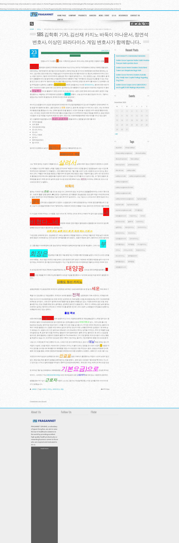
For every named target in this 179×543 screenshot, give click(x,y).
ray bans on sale (132, 204)
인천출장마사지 (121, 238)
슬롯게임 (119, 227)
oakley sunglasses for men (124, 187)
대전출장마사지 (121, 216)
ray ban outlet (141, 199)
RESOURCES (123, 15)
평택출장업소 (120, 261)
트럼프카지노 (140, 250)
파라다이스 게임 (58, 389)
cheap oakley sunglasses (124, 153)
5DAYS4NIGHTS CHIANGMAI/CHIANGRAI (130, 56)
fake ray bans (120, 164)
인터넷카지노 (134, 238)
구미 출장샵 (138, 210)
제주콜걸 (131, 244)
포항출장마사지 (121, 267)
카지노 (39, 29)
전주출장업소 (120, 244)
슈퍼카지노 (140, 221)
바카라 (142, 216)
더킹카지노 (133, 216)
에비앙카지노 (129, 227)
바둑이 (44, 389)
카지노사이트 (128, 250)
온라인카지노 (89, 85)
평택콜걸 (131, 261)
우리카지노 (131, 233)
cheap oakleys (130, 147)
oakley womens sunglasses (125, 199)
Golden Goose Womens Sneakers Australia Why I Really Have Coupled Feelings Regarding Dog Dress (132, 77)
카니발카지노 (141, 244)
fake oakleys (135, 159)
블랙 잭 (130, 221)
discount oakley (140, 153)
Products (82, 15)
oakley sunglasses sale (123, 193)
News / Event (104, 15)
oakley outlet (131, 170)
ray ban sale (120, 204)
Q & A (114, 15)
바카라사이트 (120, 221)
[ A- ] (107, 50)
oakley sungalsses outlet (137, 176)
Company (72, 15)
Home (32, 29)
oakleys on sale (121, 176)
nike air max (119, 170)
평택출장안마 (132, 256)
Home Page (61, 15)
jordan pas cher (133, 164)
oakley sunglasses (122, 182)
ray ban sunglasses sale (123, 210)
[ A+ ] (104, 50)
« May (116, 134)
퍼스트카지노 (120, 256)
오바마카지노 (141, 227)
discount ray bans (121, 159)
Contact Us (135, 15)
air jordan (119, 147)
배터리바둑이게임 (53, 375)
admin (34, 389)
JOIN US (60, 19)
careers (92, 15)
